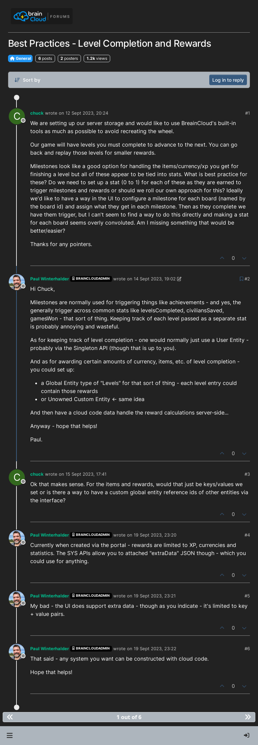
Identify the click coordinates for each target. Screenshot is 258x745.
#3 (247, 474)
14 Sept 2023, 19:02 (155, 278)
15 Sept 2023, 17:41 (86, 474)
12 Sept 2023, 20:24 (87, 113)
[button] (9, 735)
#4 (247, 535)
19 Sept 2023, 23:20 (155, 535)
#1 (247, 113)
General (20, 58)
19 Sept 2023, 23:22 (155, 648)
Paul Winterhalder (49, 278)
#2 (247, 278)
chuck (37, 113)
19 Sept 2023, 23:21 (155, 595)
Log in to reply (228, 80)
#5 (247, 595)
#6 (247, 648)
